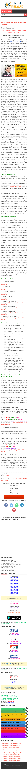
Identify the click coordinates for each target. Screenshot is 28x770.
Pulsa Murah (11, 28)
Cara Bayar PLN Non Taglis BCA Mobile (11, 758)
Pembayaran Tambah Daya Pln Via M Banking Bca (13, 709)
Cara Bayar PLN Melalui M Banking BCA (11, 756)
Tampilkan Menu (6, 11)
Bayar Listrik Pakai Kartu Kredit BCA (10, 712)
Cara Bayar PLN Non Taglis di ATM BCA (11, 760)
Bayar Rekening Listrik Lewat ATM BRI (10, 719)
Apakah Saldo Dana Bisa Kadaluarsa (10, 737)
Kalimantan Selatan (5, 28)
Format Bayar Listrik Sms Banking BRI (10, 734)
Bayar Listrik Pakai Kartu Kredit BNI (9, 728)
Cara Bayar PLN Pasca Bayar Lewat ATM (11, 722)
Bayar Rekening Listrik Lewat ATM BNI (10, 725)
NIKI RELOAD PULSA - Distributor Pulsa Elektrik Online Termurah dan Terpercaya (15, 764)
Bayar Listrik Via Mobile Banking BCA (10, 731)
